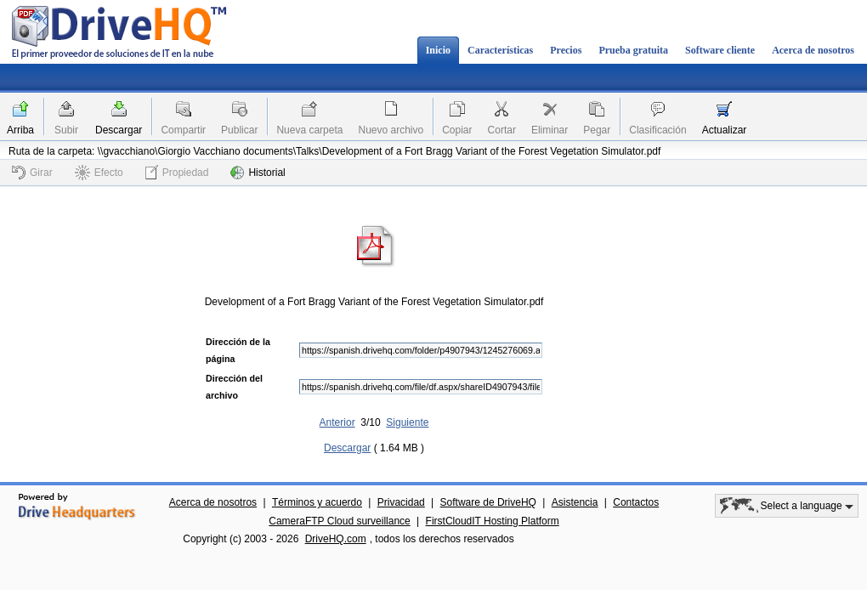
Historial (257, 172)
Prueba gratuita (633, 50)
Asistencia (575, 502)
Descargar (118, 130)
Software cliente (720, 50)
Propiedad (177, 172)
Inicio (438, 50)
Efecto (99, 172)
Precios (565, 50)
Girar (32, 172)
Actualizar (724, 130)
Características (500, 50)
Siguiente (407, 422)
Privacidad (401, 502)
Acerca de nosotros (813, 50)
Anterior (337, 422)
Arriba (20, 130)
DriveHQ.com (335, 539)
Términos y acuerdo (317, 502)
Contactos (636, 502)
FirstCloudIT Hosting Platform (492, 521)
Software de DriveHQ (488, 502)
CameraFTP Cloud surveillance (340, 521)
